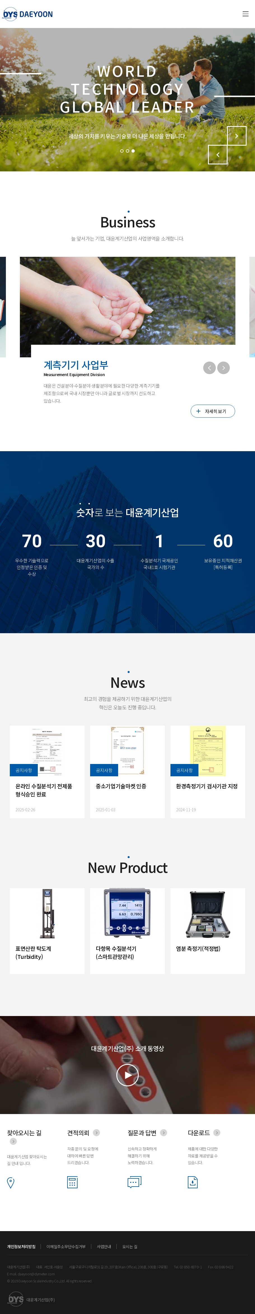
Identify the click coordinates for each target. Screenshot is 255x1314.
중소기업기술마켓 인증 (121, 786)
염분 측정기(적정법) (198, 948)
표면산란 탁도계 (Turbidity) (33, 952)
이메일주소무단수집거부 (65, 1246)
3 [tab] (133, 151)
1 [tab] (122, 151)
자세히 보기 (215, 411)
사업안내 (104, 1246)
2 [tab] (128, 151)
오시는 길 (129, 1246)
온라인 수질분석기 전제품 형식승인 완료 (43, 790)
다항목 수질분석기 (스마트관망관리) (116, 952)
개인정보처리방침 (21, 1246)
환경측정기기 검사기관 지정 (207, 786)
